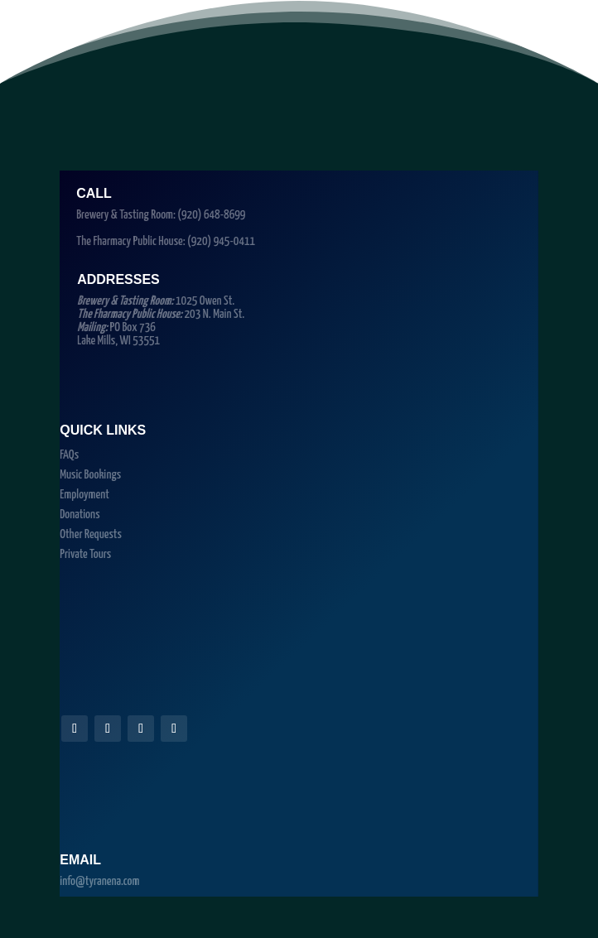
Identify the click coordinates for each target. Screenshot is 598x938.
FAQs (69, 455)
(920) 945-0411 (221, 241)
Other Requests (91, 534)
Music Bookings (90, 475)
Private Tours (85, 554)
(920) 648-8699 (211, 215)
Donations (79, 514)
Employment (84, 494)
